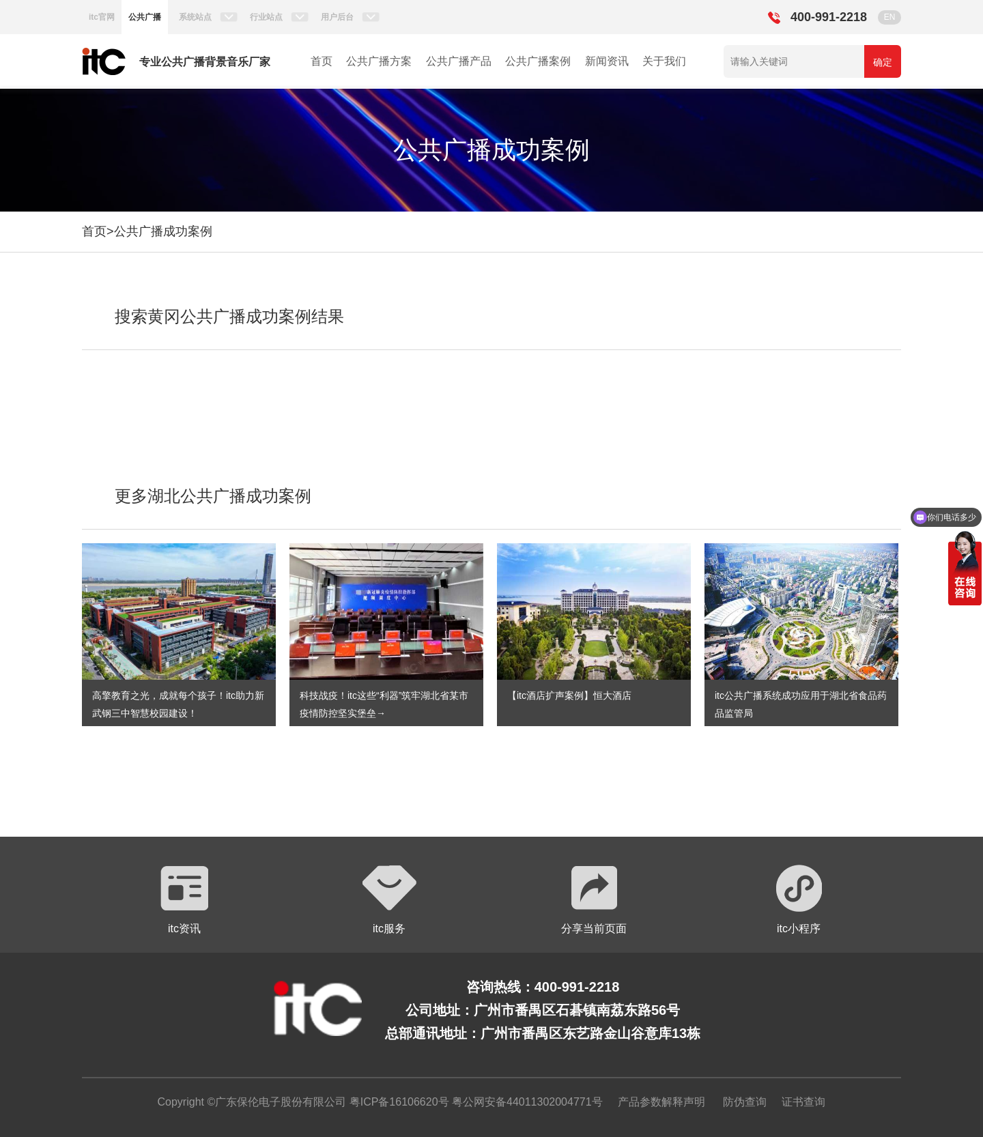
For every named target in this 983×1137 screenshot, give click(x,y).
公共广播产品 (459, 61)
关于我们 (664, 61)
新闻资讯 (607, 61)
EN (890, 17)
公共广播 (144, 17)
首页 (321, 61)
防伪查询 (745, 1102)
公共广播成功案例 (163, 231)
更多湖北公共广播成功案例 (213, 496)
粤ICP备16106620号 (397, 1102)
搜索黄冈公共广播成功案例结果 (229, 316)
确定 (882, 62)
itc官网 (102, 17)
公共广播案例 (538, 61)
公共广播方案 (379, 61)
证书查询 (803, 1102)
